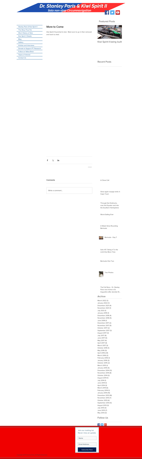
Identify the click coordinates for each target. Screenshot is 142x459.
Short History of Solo (25, 33)
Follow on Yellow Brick (26, 51)
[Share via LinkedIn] (58, 160)
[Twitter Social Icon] (112, 12)
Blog (19, 39)
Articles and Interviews (26, 45)
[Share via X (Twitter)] (53, 160)
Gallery (20, 42)
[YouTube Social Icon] (118, 12)
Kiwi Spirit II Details (25, 36)
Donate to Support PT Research (29, 48)
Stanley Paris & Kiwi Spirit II (27, 27)
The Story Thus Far (25, 30)
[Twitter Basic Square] (102, 424)
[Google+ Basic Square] (105, 424)
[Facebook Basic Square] (99, 424)
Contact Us (22, 58)
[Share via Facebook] (47, 160)
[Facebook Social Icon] (107, 12)
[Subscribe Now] (87, 449)
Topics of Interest (24, 55)
